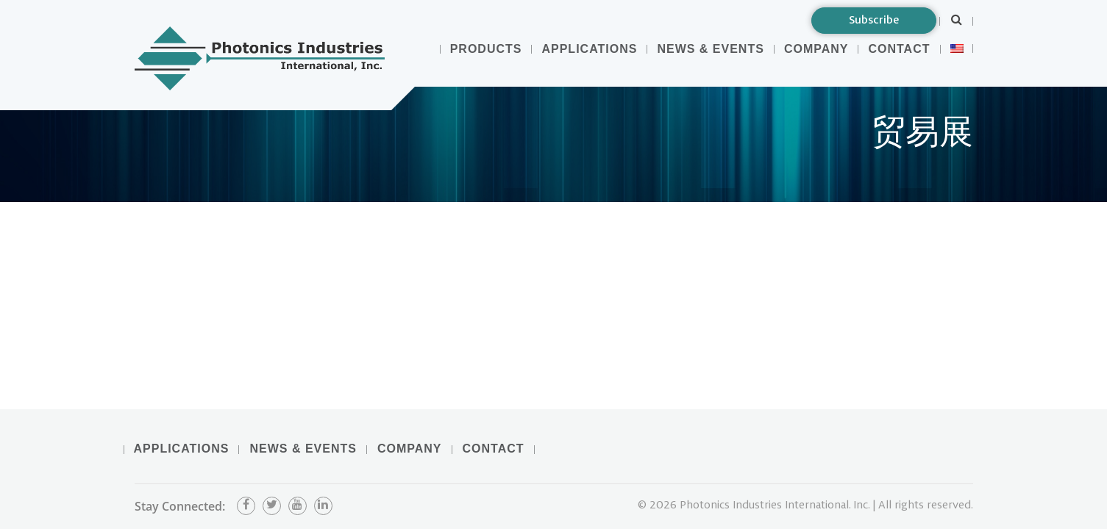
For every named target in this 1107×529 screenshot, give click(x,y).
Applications (589, 49)
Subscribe (874, 20)
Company (816, 49)
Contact (899, 49)
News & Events (710, 49)
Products (486, 49)
